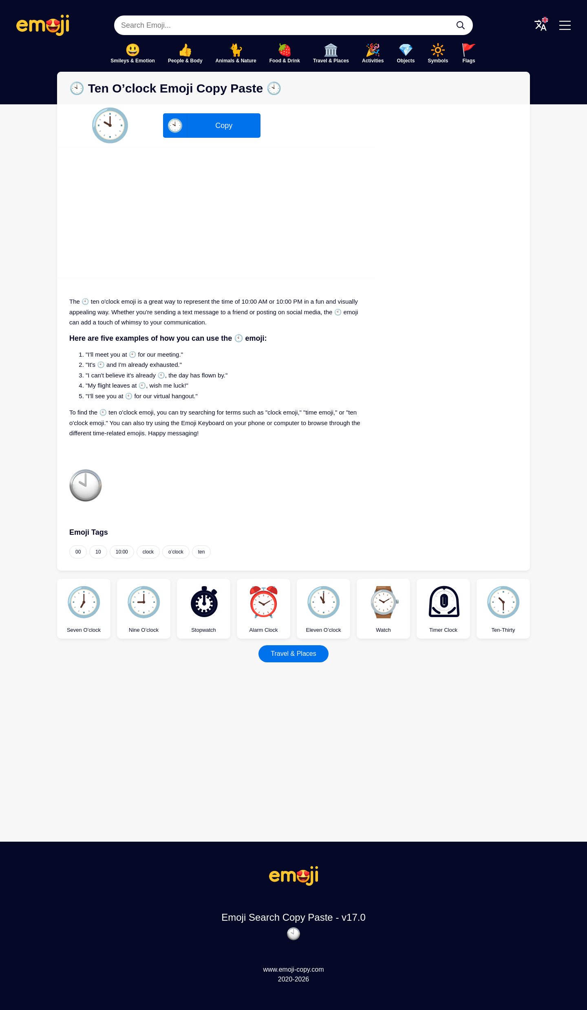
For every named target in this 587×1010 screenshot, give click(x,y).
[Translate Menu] (540, 25)
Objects (406, 61)
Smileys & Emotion (132, 61)
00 (78, 552)
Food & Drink (284, 61)
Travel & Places (331, 61)
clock (148, 552)
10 (98, 552)
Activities (373, 61)
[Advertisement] (216, 212)
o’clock (175, 552)
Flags (468, 61)
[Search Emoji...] (461, 25)
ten (201, 552)
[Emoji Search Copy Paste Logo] (293, 883)
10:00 (122, 552)
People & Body (185, 61)
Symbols (438, 61)
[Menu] (565, 25)
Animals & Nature (236, 61)
